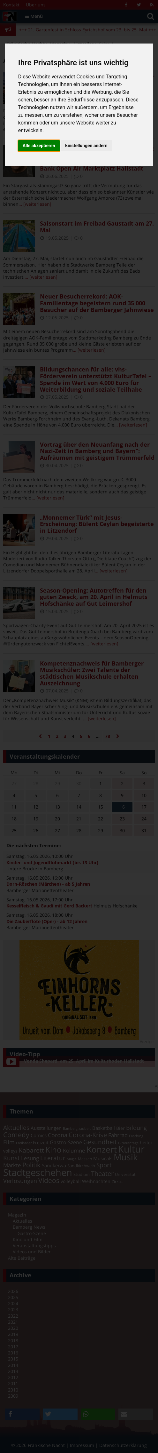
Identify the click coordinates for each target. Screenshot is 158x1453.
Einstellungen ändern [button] (86, 145)
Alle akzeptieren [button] (39, 145)
